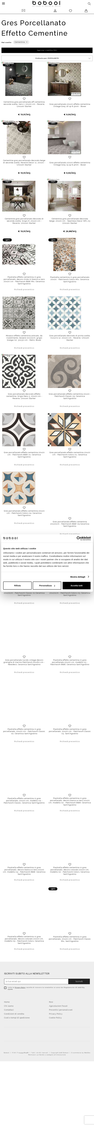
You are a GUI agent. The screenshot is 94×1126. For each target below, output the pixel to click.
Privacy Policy (20, 1009)
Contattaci (9, 1031)
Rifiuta (17, 585)
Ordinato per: (63, 58)
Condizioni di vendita (14, 1035)
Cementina (21, 42)
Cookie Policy (55, 1039)
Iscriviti (79, 1003)
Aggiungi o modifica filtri (47, 50)
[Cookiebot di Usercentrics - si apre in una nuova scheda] (79, 538)
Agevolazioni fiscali (58, 1027)
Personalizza (47, 585)
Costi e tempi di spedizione (17, 1039)
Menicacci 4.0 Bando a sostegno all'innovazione (47, 1076)
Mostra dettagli (77, 577)
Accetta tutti (76, 585)
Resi (51, 1023)
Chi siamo (9, 1027)
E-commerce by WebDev (80, 1074)
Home (7, 1023)
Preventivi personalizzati (61, 1031)
